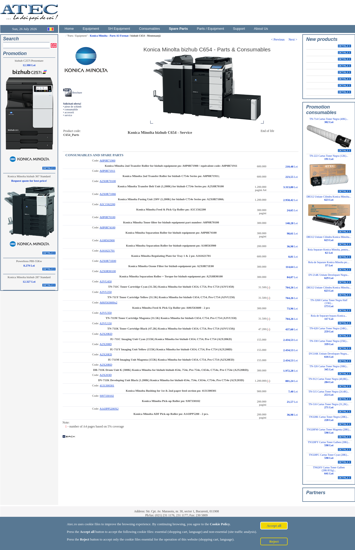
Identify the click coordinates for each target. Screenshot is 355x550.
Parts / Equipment (210, 29)
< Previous (280, 39)
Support (239, 29)
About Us (261, 29)
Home (69, 29)
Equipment (91, 29)
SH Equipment (119, 29)
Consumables (149, 29)
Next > (293, 39)
